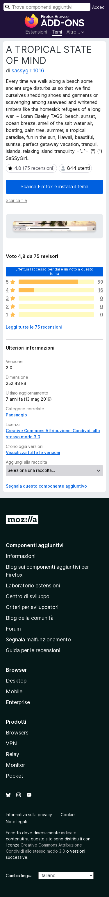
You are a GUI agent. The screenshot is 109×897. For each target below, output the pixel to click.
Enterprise (18, 702)
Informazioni (20, 556)
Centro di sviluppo (27, 596)
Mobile (14, 691)
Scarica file (16, 200)
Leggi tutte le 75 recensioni (34, 326)
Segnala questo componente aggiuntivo (46, 486)
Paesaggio (16, 414)
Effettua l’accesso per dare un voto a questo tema (54, 271)
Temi (57, 32)
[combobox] (46, 7)
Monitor (15, 765)
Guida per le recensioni (33, 650)
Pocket (14, 776)
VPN (11, 743)
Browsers (17, 733)
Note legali (16, 821)
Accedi (99, 7)
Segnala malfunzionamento (38, 639)
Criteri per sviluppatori (32, 607)
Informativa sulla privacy (29, 814)
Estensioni (36, 32)
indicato (68, 832)
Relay (12, 754)
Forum (13, 629)
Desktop (16, 681)
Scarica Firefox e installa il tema (54, 186)
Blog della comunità (29, 618)
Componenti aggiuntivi (35, 545)
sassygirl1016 (28, 70)
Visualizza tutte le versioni (33, 452)
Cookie (68, 814)
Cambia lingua (19, 875)
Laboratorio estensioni (33, 585)
